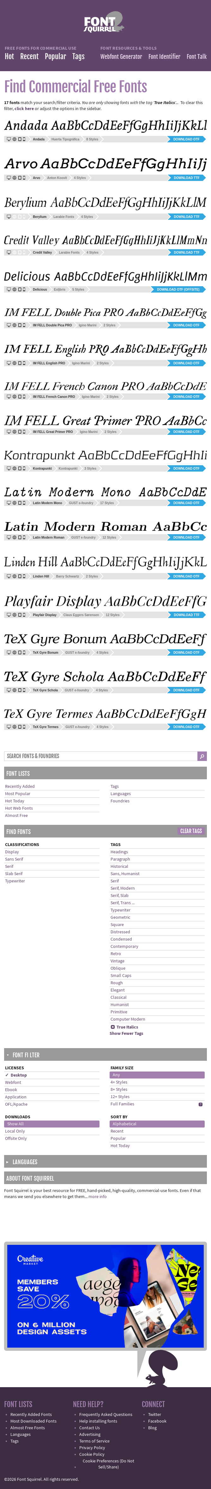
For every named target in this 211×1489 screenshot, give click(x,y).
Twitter (154, 1415)
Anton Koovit (57, 178)
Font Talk (197, 56)
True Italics (124, 1027)
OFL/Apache (16, 1104)
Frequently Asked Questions (105, 1415)
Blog (152, 1428)
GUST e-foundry (81, 503)
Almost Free (16, 816)
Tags (78, 56)
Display (12, 852)
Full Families (122, 1104)
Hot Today (14, 801)
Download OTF (186, 139)
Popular (55, 56)
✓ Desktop (16, 1075)
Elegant (118, 990)
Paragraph (120, 859)
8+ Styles (119, 1089)
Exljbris (59, 289)
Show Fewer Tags (126, 1033)
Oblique (118, 968)
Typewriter (15, 881)
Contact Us (89, 1428)
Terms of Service (94, 1441)
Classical (119, 997)
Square (117, 925)
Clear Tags (191, 831)
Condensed (121, 939)
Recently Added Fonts (31, 1415)
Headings (119, 852)
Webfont (13, 1082)
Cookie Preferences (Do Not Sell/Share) (108, 1464)
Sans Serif (14, 859)
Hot (9, 56)
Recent (29, 56)
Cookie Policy (92, 1454)
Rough (117, 983)
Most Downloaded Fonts (33, 1421)
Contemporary (124, 946)
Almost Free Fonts (27, 1428)
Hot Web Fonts (19, 808)
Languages (121, 794)
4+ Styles (119, 1082)
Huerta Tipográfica (65, 139)
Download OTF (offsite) (178, 289)
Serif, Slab (120, 896)
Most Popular (17, 794)
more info (97, 1197)
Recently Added (20, 786)
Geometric (120, 917)
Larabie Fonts (63, 217)
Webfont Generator (121, 56)
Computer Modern (128, 1019)
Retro (116, 954)
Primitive (119, 1012)
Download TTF (187, 178)
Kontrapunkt (68, 468)
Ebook (11, 1090)
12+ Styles (120, 1097)
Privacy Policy (92, 1448)
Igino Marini (88, 325)
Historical (119, 866)
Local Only (15, 1131)
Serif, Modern (123, 888)
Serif (9, 866)
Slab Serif (13, 874)
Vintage (117, 961)
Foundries (120, 801)
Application (16, 1097)
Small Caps (121, 976)
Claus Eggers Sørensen (81, 615)
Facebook (157, 1421)
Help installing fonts (98, 1421)
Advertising (89, 1434)
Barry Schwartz (67, 576)
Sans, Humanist (125, 874)
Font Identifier (164, 56)
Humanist (120, 1005)
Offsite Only (16, 1138)
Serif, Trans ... (123, 903)
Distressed (120, 932)
